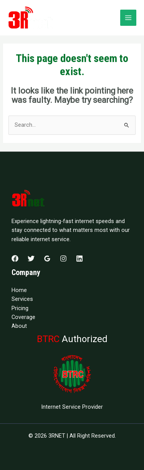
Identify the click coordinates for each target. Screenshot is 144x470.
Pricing (20, 308)
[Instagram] (63, 258)
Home (19, 290)
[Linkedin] (79, 258)
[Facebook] (15, 258)
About (19, 325)
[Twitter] (31, 258)
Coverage (23, 317)
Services (22, 298)
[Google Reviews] (47, 258)
